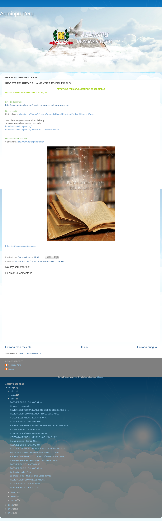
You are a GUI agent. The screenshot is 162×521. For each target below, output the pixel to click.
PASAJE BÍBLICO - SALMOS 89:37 (26, 445)
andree (11, 369)
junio (13, 395)
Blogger (100, 377)
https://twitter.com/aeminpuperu (20, 246)
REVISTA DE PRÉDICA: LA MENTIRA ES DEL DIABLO (39, 261)
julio (13, 391)
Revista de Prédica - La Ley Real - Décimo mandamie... (34, 460)
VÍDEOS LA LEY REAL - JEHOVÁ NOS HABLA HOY (33, 437)
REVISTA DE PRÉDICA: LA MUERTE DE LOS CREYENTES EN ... (40, 410)
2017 (10, 509)
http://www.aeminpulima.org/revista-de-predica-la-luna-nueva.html (37, 105)
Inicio (84, 347)
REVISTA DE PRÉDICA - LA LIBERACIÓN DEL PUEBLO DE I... (38, 456)
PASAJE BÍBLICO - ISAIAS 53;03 (25, 484)
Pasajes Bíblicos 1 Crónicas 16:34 (25, 429)
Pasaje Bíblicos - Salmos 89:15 (24, 441)
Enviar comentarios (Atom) (29, 353)
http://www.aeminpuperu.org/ (18, 126)
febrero (14, 496)
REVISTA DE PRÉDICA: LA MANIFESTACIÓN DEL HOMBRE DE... (40, 425)
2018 (10, 505)
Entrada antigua (147, 347)
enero (13, 500)
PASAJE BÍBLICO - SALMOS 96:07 (26, 422)
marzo (14, 492)
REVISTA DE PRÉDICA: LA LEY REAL (27, 480)
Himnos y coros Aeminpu (21, 406)
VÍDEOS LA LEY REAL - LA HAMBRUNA (28, 418)
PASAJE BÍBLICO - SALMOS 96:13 (26, 468)
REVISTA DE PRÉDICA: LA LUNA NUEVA (29, 433)
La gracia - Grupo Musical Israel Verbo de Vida (30, 476)
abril (13, 399)
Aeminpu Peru (17, 14)
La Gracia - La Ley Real (20, 472)
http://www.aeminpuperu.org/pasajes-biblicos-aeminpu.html (32, 129)
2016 (10, 513)
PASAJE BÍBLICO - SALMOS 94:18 (26, 402)
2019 (10, 388)
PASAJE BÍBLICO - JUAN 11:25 (24, 487)
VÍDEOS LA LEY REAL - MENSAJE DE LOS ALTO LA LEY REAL (39, 449)
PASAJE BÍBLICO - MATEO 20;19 (25, 464)
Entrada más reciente (18, 347)
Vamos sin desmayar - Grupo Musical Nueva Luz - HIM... (35, 452)
